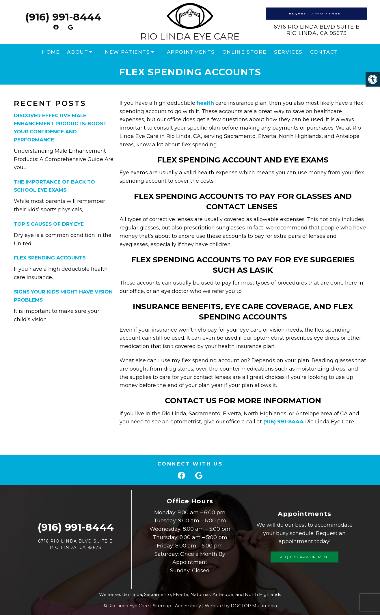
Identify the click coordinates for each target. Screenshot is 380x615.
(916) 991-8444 (63, 17)
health (205, 103)
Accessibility (188, 605)
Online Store (244, 52)
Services (288, 52)
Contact (324, 52)
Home (50, 52)
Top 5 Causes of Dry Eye (49, 224)
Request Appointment (316, 13)
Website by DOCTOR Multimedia (241, 605)
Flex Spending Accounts (49, 258)
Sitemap (162, 605)
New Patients (127, 52)
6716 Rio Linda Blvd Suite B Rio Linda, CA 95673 (317, 30)
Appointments (191, 52)
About (77, 52)
